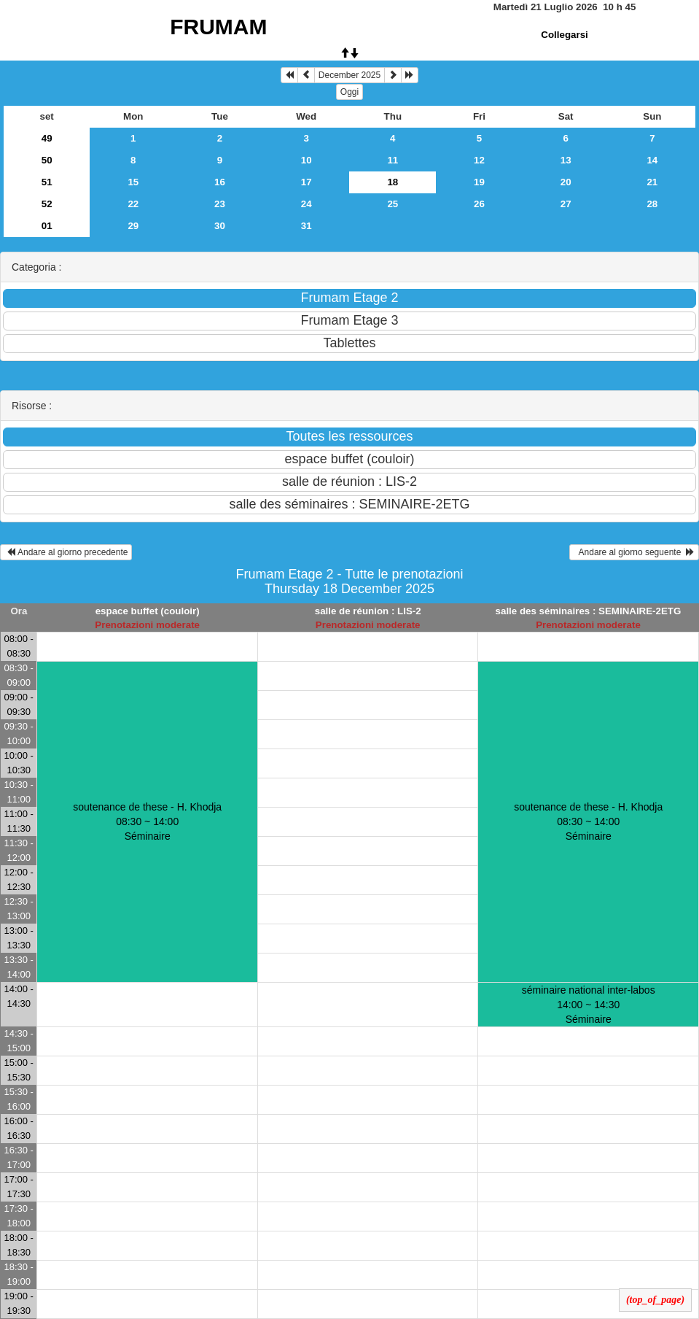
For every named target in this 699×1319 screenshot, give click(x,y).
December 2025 (349, 75)
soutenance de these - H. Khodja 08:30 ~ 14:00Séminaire (147, 821)
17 (306, 182)
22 (133, 203)
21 (652, 182)
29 (133, 225)
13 (566, 160)
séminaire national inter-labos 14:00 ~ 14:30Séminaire (588, 1004)
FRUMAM (218, 27)
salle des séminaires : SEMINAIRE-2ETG (589, 611)
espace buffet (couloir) (147, 611)
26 (479, 203)
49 (47, 138)
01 (47, 225)
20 (566, 182)
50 (47, 160)
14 (652, 160)
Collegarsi (564, 34)
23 (219, 203)
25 (392, 203)
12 (479, 160)
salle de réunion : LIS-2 (368, 611)
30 (219, 225)
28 (652, 203)
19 (479, 182)
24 (306, 203)
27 (566, 203)
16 (219, 182)
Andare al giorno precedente (66, 552)
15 (133, 182)
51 (47, 182)
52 (47, 203)
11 (392, 160)
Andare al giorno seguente (634, 552)
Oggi (349, 92)
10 (306, 160)
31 (306, 225)
